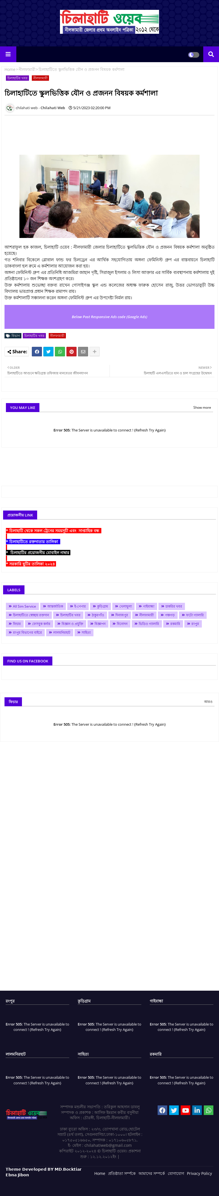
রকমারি (175, 623)
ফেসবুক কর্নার (41, 623)
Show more (202, 407)
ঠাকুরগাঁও (98, 615)
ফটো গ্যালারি (195, 615)
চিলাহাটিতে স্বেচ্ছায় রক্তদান (31, 615)
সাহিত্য (86, 632)
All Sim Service (24, 606)
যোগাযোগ (176, 1173)
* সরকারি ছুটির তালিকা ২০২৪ (31, 563)
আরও (208, 701)
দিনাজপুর (121, 615)
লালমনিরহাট (61, 632)
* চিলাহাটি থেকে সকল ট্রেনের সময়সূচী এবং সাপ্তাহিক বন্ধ (53, 530)
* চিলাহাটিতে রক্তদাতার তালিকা (33, 541)
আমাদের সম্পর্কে (151, 1173)
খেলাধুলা (125, 606)
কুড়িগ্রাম (102, 606)
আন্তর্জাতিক (55, 606)
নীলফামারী (27, 69)
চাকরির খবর (174, 606)
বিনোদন (122, 623)
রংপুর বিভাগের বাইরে (27, 632)
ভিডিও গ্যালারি (149, 623)
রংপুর (195, 623)
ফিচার (17, 623)
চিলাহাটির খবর (17, 78)
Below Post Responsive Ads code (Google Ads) (109, 316)
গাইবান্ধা (148, 606)
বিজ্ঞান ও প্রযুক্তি (72, 623)
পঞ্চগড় (170, 615)
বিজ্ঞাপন (100, 623)
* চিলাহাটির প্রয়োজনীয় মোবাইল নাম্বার (38, 552)
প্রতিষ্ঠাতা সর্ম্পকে (122, 1173)
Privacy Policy (199, 1173)
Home (10, 69)
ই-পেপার (80, 606)
